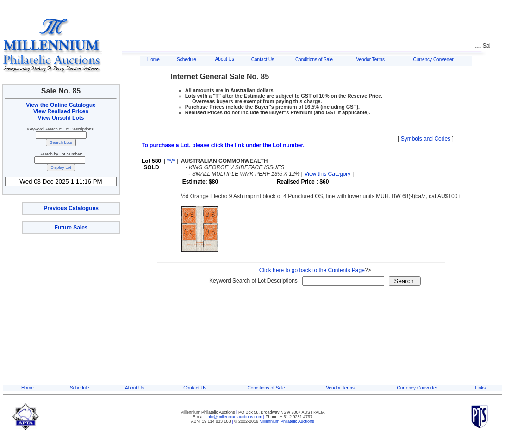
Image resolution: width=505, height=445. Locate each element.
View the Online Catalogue (60, 105)
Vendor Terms (370, 59)
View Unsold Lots (61, 118)
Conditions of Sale (314, 59)
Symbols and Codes (425, 139)
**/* (171, 161)
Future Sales (70, 227)
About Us (224, 59)
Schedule (186, 59)
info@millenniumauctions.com (235, 416)
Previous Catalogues (71, 208)
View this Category (327, 174)
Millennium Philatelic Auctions (287, 421)
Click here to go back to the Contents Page (312, 270)
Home (153, 59)
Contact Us (262, 59)
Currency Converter (433, 59)
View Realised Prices (60, 111)
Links (480, 387)
